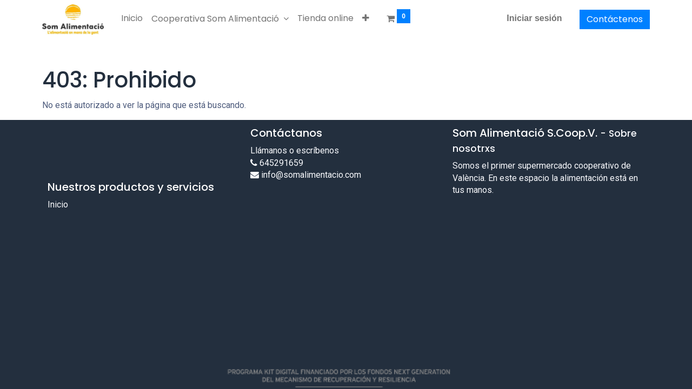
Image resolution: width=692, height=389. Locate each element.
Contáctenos (615, 19)
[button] (366, 18)
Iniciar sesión (534, 18)
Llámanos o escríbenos (294, 150)
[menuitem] (132, 18)
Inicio (58, 204)
